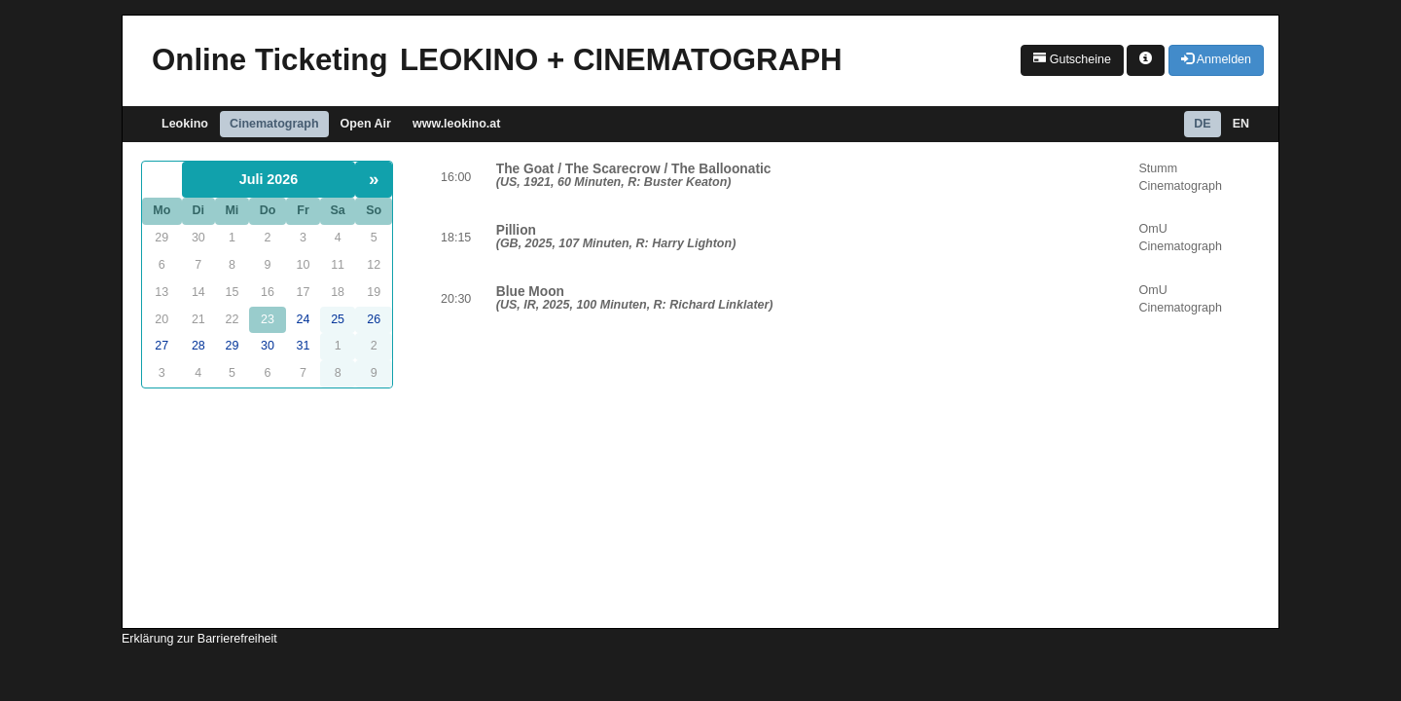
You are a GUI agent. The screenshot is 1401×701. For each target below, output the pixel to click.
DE (1202, 123)
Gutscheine (1072, 59)
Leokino (185, 123)
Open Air (366, 123)
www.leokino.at (457, 123)
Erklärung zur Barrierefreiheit (199, 639)
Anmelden (1216, 59)
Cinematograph (274, 123)
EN (1241, 123)
